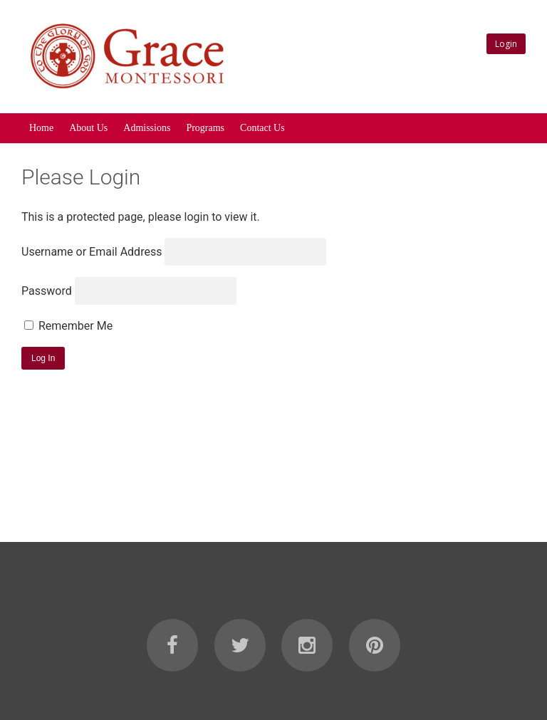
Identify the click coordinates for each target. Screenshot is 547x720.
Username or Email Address (91, 252)
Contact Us (262, 127)
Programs (205, 127)
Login (506, 44)
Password (46, 291)
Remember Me (68, 326)
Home (41, 127)
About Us (88, 127)
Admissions (146, 127)
